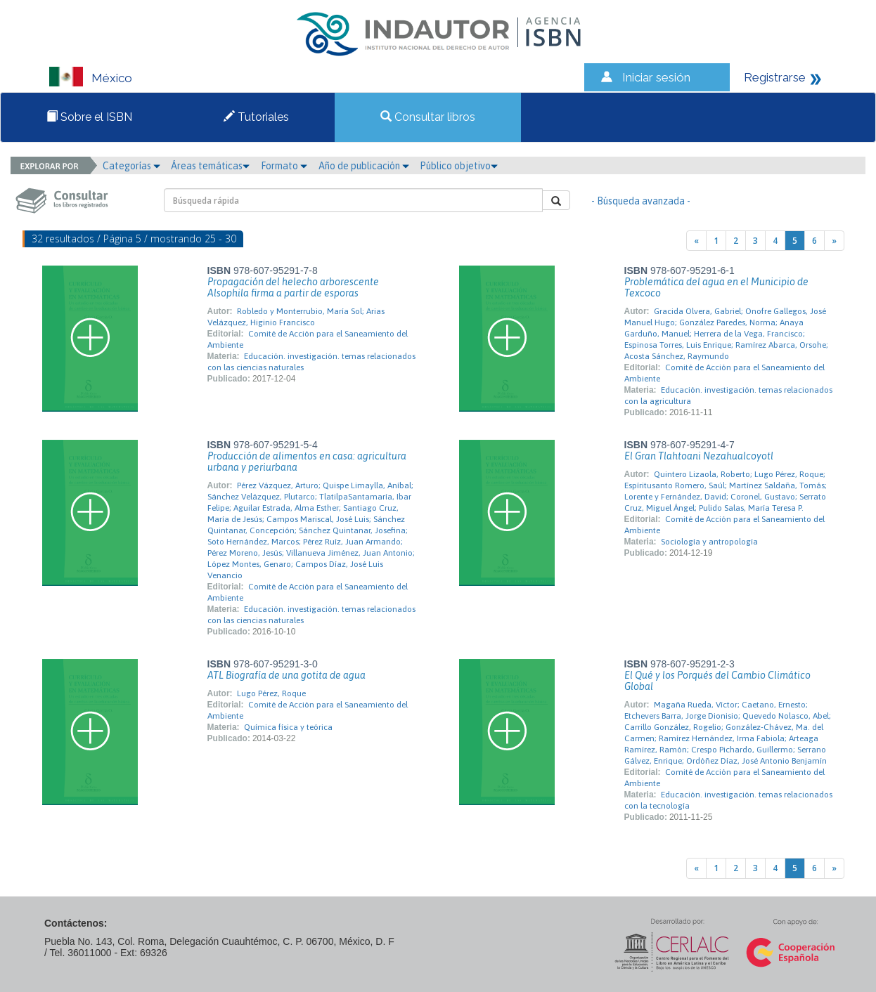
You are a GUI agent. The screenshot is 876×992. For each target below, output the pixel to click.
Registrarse (775, 77)
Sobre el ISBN (89, 117)
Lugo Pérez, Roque (271, 693)
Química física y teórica (288, 727)
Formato (284, 165)
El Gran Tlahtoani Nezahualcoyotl (698, 456)
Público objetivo (459, 165)
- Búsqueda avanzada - (640, 201)
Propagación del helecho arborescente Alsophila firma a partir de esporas (293, 287)
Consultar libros (427, 117)
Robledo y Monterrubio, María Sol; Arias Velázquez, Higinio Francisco (296, 316)
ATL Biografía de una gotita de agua (286, 675)
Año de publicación (363, 165)
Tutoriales (256, 117)
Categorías (131, 165)
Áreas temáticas (210, 165)
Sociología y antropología (709, 542)
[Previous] (696, 240)
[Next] (834, 240)
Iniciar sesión (656, 77)
